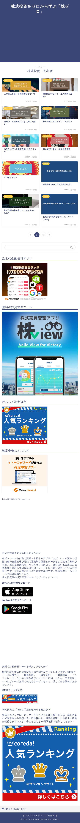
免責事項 (51, 816)
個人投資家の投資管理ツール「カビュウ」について (30, 577)
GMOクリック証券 (12, 690)
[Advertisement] (40, 39)
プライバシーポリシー (34, 816)
